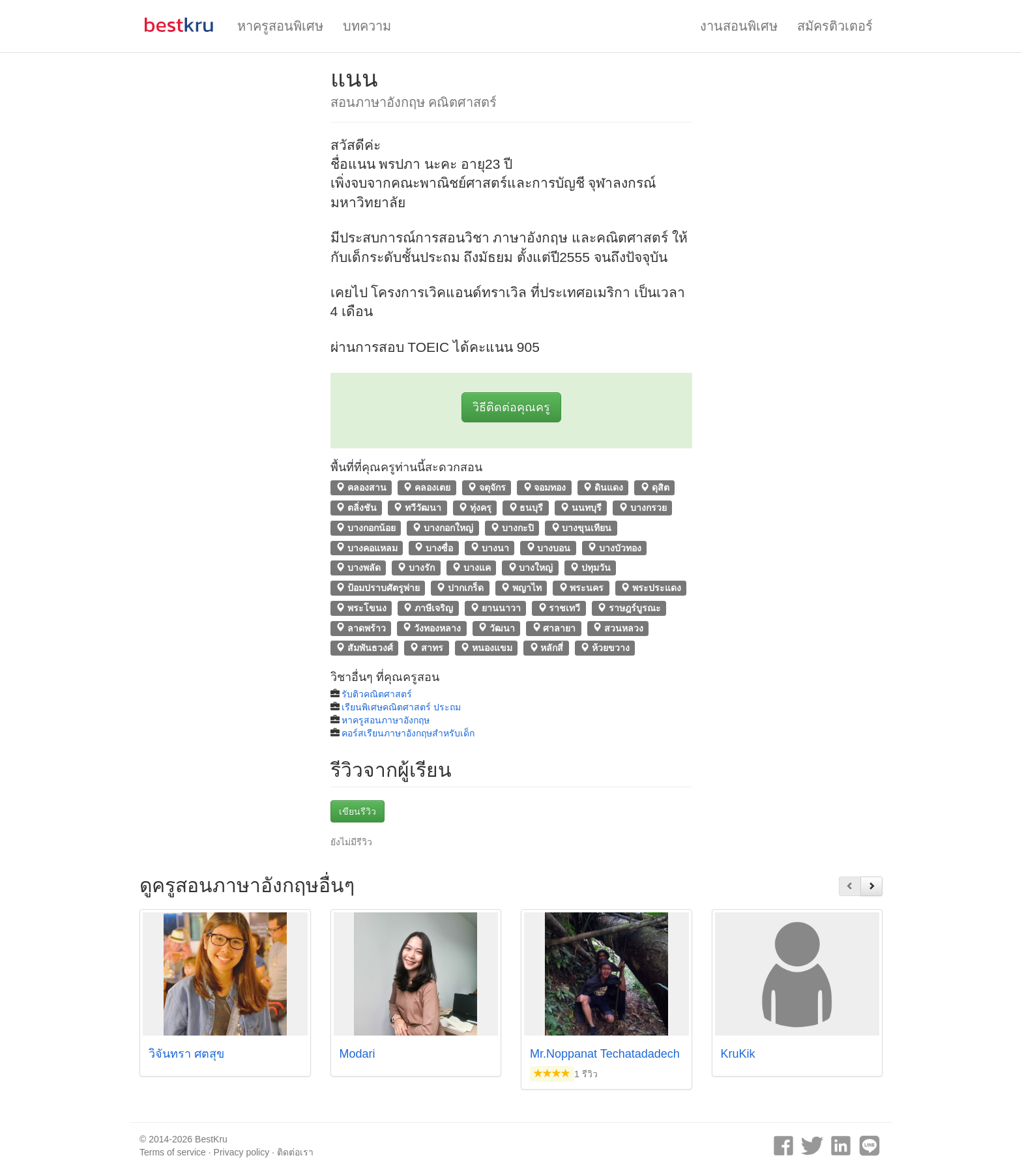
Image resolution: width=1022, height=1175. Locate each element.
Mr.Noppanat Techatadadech (605, 1053)
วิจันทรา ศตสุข (186, 1053)
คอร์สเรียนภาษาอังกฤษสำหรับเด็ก (408, 733)
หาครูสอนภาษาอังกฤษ (386, 720)
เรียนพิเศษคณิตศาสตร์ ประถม (401, 707)
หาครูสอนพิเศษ (280, 26)
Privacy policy (242, 1152)
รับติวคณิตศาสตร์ (377, 694)
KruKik (738, 1053)
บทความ (367, 26)
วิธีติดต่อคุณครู (511, 407)
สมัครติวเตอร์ (835, 26)
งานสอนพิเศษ (739, 26)
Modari (357, 1053)
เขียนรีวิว (357, 811)
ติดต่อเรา (295, 1152)
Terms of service (172, 1152)
